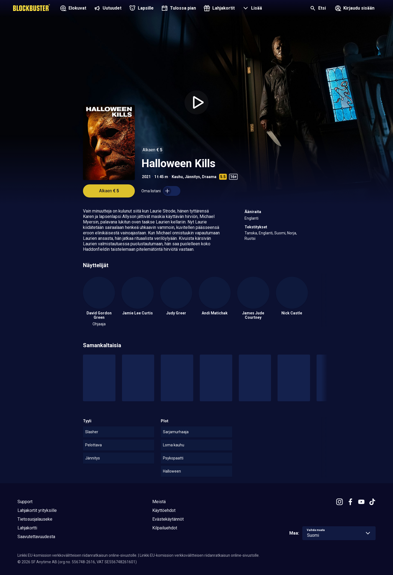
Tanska (251, 233)
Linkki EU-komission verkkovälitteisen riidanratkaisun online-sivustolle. (77, 555)
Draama (209, 177)
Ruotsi (250, 238)
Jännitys (192, 177)
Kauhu (177, 177)
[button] (251, 8)
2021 (146, 177)
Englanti (251, 218)
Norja (291, 233)
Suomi (279, 233)
